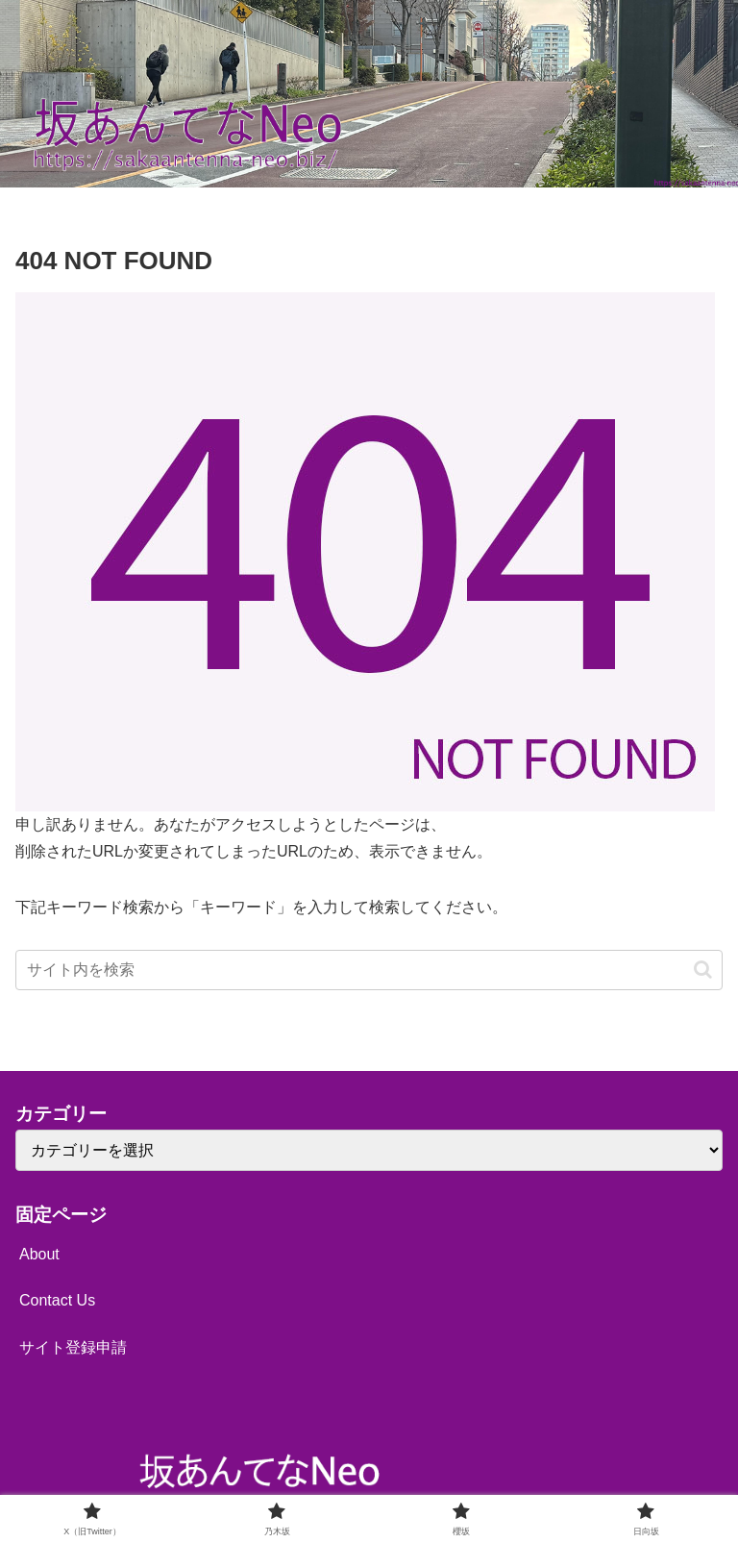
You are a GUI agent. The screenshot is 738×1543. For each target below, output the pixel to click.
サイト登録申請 (73, 1347)
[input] (369, 970)
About (39, 1254)
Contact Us (57, 1300)
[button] (703, 969)
